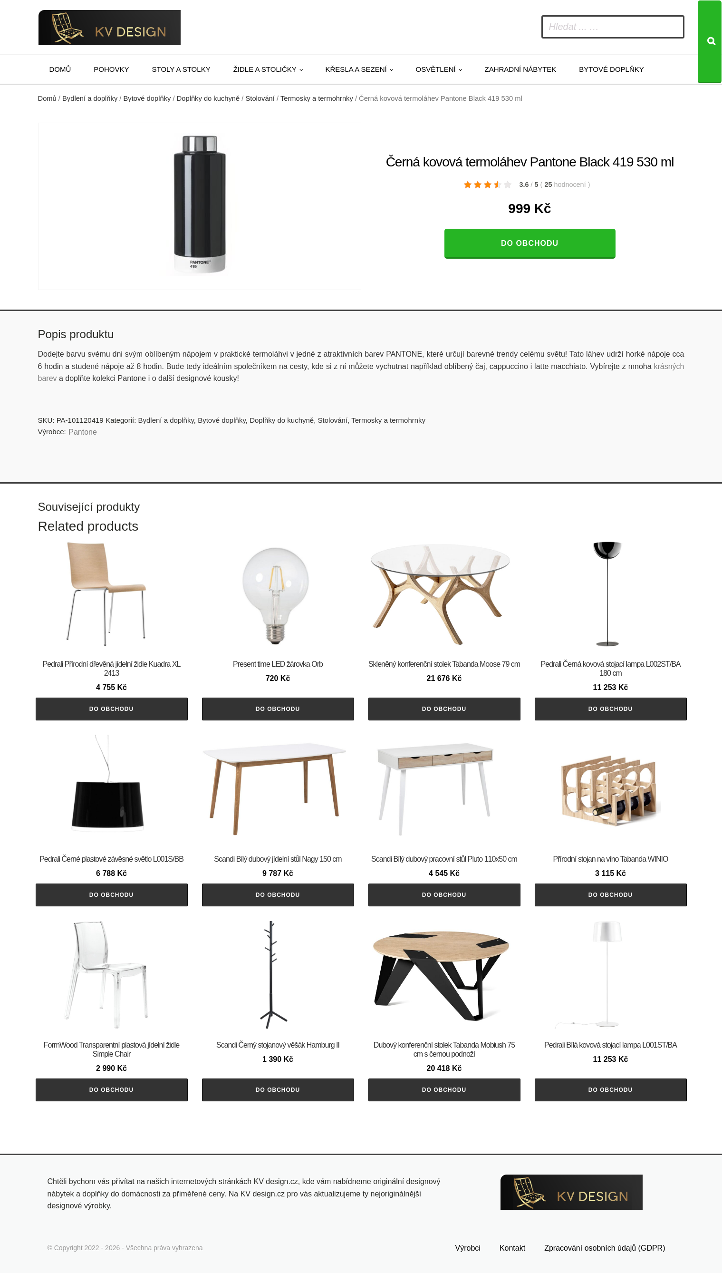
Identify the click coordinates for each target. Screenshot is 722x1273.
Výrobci (468, 1248)
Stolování (259, 98)
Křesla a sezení (356, 69)
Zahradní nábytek (520, 69)
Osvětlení (436, 69)
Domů (60, 69)
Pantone (82, 432)
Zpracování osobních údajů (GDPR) (604, 1248)
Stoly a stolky (181, 69)
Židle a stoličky (265, 69)
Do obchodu (529, 243)
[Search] (710, 41)
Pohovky (111, 69)
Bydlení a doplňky (89, 98)
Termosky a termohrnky (316, 98)
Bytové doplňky (611, 69)
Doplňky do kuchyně (208, 98)
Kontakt (512, 1248)
